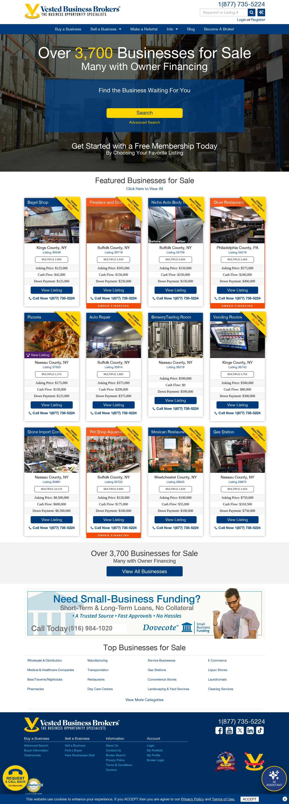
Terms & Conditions (119, 765)
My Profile (153, 755)
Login (241, 19)
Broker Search (116, 755)
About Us (112, 745)
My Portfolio (155, 750)
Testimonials (32, 755)
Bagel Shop (37, 202)
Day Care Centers (100, 689)
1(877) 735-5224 (241, 4)
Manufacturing (98, 660)
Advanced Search (144, 122)
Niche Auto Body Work (171, 202)
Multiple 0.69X (113, 489)
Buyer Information (36, 750)
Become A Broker (219, 29)
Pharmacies (35, 689)
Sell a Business (103, 29)
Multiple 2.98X (52, 259)
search (145, 113)
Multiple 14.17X (51, 489)
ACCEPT (250, 799)
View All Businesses (144, 571)
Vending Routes (227, 317)
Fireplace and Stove (107, 202)
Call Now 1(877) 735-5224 (52, 298)
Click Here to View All (144, 188)
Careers (111, 769)
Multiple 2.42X (237, 489)
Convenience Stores (162, 679)
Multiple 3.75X (237, 374)
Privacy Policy (115, 760)
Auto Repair (99, 317)
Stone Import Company (48, 431)
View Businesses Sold (80, 755)
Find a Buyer (73, 750)
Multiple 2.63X (113, 259)
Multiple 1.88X (113, 374)
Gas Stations (157, 670)
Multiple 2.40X (237, 259)
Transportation (98, 670)
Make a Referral (144, 29)
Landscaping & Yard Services (168, 689)
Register (258, 19)
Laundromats (217, 679)
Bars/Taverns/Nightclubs (45, 679)
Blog (191, 29)
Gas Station (223, 431)
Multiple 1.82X (175, 489)
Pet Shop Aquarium (107, 431)
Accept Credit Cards (33, 794)
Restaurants (96, 679)
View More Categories (144, 699)
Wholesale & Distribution (44, 660)
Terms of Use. (223, 799)
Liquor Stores (217, 670)
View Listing (51, 290)
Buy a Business (68, 29)
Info (170, 29)
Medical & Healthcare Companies (50, 670)
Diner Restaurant (229, 202)
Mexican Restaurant (169, 431)
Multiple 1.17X (52, 374)
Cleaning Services (220, 689)
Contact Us (113, 750)
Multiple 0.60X (175, 259)
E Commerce (217, 660)
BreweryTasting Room (171, 317)
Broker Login (155, 760)
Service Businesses (161, 660)
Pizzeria (34, 317)
